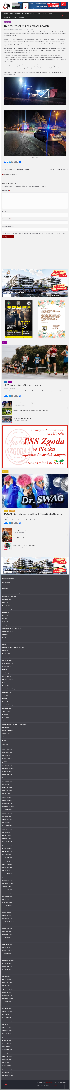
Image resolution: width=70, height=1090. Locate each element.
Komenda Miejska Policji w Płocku (11, 647)
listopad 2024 (5, 803)
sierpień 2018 (5, 1043)
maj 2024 (4, 822)
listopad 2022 (5, 880)
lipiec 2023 (5, 854)
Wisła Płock (5, 721)
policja (21, 29)
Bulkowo (4, 612)
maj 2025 (4, 784)
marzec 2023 (5, 867)
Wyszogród (5, 727)
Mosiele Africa (6, 660)
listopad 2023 (5, 842)
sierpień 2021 (5, 928)
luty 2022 (4, 909)
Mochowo (4, 657)
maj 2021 (4, 938)
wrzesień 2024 (6, 810)
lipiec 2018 (5, 1046)
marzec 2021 (5, 944)
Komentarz (6, 191)
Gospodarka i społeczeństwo (9, 628)
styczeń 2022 (5, 912)
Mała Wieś (5, 653)
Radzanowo (5, 692)
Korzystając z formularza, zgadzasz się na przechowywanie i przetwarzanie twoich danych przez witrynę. (34, 233)
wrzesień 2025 (6, 771)
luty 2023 (4, 870)
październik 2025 (6, 768)
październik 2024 (6, 806)
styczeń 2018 (5, 1065)
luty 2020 (4, 986)
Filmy (50, 13)
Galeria (38, 13)
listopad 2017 (5, 1072)
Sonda (4, 698)
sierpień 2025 (5, 774)
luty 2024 (4, 832)
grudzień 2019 (6, 992)
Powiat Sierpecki (6, 679)
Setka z (45, 13)
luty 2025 (4, 794)
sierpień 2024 (5, 813)
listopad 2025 (5, 765)
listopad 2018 (5, 1033)
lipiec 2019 (5, 1008)
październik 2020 (6, 960)
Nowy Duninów (6, 663)
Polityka (4, 673)
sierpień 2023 (5, 851)
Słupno (4, 717)
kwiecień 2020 (6, 979)
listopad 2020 (5, 957)
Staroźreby (12, 510)
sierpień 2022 (5, 890)
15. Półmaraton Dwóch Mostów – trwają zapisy (24, 385)
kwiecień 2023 (6, 864)
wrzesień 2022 (6, 886)
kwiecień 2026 (6, 749)
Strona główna (8, 13)
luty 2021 (4, 947)
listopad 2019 (5, 995)
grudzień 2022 (6, 877)
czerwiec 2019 (5, 1011)
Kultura (6, 17)
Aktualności (19, 13)
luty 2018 (4, 1062)
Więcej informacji (6, 582)
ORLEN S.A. (5, 666)
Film (3, 618)
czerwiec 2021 (5, 934)
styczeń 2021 (5, 950)
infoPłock (4, 634)
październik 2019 (6, 998)
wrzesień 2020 (6, 963)
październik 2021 (6, 922)
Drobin (4, 615)
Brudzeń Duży (6, 609)
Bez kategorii (5, 599)
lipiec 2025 (5, 778)
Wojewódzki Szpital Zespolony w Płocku (12, 724)
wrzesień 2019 (6, 1002)
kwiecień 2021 (6, 941)
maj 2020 (4, 976)
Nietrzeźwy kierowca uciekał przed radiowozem (17, 169)
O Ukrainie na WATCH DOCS (59, 169)
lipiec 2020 (5, 970)
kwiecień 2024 (6, 826)
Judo (3, 644)
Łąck (3, 740)
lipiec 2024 (5, 816)
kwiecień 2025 (6, 787)
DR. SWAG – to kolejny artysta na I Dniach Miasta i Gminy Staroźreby (33, 514)
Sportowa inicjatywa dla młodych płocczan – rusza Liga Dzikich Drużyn (31, 410)
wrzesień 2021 (6, 925)
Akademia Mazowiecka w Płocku (10, 593)
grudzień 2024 (6, 800)
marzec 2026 (5, 752)
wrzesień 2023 (6, 848)
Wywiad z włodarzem (7, 730)
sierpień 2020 (5, 966)
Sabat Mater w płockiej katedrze (21, 537)
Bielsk (3, 602)
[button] (53, 14)
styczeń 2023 (5, 874)
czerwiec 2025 (5, 781)
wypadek (31, 29)
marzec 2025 (5, 790)
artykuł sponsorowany (8, 596)
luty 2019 (4, 1024)
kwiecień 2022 (6, 902)
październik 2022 (6, 883)
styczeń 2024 (5, 835)
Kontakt (21, 17)
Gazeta (14, 17)
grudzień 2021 (6, 915)
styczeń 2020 (5, 989)
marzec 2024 (5, 829)
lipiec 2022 (5, 893)
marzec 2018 (5, 1059)
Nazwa (4, 211)
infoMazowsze (29, 13)
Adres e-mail (6, 219)
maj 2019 (4, 1014)
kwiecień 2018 (6, 1056)
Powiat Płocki (7, 22)
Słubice (4, 714)
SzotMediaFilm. (53, 1085)
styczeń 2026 (5, 758)
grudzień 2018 (6, 1030)
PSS (3, 682)
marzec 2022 (5, 906)
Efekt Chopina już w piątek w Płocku (22, 530)
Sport (10, 381)
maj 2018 (4, 1053)
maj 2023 (4, 861)
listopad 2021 (5, 918)
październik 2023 (6, 845)
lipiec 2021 (5, 931)
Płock (5, 381)
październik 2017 (6, 1075)
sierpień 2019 (5, 1005)
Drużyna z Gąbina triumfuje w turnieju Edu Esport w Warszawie (29, 403)
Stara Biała (5, 708)
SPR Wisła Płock (6, 705)
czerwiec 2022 (5, 896)
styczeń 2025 (5, 797)
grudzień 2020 (6, 954)
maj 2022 (4, 899)
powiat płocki (26, 29)
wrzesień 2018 (6, 1040)
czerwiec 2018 (5, 1049)
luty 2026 (4, 755)
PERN (3, 669)
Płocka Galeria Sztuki (7, 689)
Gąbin (3, 621)
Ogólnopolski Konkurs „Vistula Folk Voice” (24, 545)
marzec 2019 (5, 1021)
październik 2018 (6, 1037)
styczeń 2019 (5, 1027)
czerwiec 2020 (5, 973)
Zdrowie (4, 737)
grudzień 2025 (6, 762)
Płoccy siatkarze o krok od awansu (22, 418)
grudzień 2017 (6, 1069)
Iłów (3, 637)
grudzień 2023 (6, 838)
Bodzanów (5, 605)
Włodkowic (5, 733)
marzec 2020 (5, 982)
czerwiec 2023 (5, 858)
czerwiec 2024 (5, 819)
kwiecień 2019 (6, 1018)
